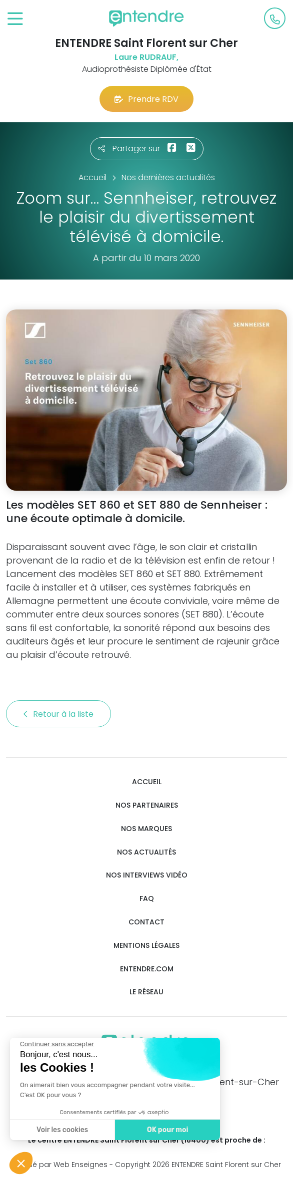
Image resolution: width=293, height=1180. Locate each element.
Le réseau (147, 992)
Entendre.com (147, 969)
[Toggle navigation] (15, 19)
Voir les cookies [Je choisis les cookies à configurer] (60, 1130)
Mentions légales (147, 945)
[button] (21, 1163)
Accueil (147, 782)
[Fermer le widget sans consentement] (54, 1044)
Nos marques (146, 829)
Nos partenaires (147, 805)
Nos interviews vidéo (147, 875)
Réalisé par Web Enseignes (60, 1165)
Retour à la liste (59, 714)
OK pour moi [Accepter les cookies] (165, 1130)
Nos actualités (146, 852)
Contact (146, 922)
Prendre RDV (146, 99)
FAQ (147, 898)
